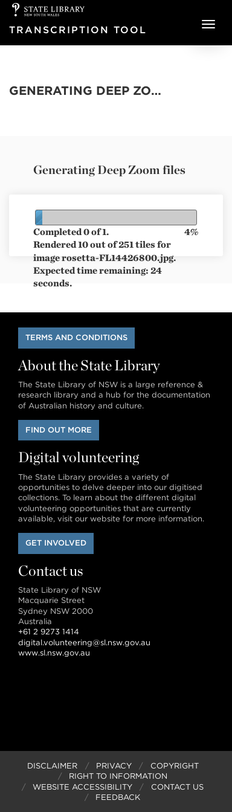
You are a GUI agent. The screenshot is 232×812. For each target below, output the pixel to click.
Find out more (58, 429)
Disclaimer (52, 765)
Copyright (174, 765)
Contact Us (177, 786)
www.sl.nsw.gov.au (54, 652)
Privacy (114, 765)
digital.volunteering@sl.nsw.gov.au (84, 642)
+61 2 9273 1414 (48, 631)
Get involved (55, 542)
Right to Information (118, 776)
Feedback (117, 797)
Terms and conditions (76, 337)
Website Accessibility (82, 786)
